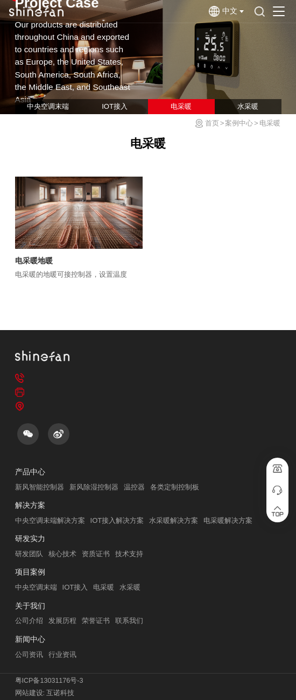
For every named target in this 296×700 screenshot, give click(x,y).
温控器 (134, 487)
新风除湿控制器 (93, 487)
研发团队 (29, 554)
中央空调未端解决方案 (50, 520)
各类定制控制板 (174, 487)
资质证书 (96, 554)
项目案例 (30, 572)
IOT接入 (115, 106)
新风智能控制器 (39, 487)
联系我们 (129, 621)
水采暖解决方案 (173, 520)
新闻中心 (30, 639)
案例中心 (239, 123)
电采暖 (181, 106)
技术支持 (129, 554)
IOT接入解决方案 (117, 520)
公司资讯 (29, 654)
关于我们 (30, 606)
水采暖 (247, 106)
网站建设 (29, 693)
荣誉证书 (96, 621)
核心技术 (62, 554)
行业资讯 (62, 654)
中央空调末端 (48, 106)
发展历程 (62, 621)
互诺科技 (60, 693)
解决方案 (30, 505)
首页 (212, 123)
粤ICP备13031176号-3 (49, 680)
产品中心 (30, 472)
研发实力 (30, 539)
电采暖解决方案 (227, 520)
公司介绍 (29, 621)
